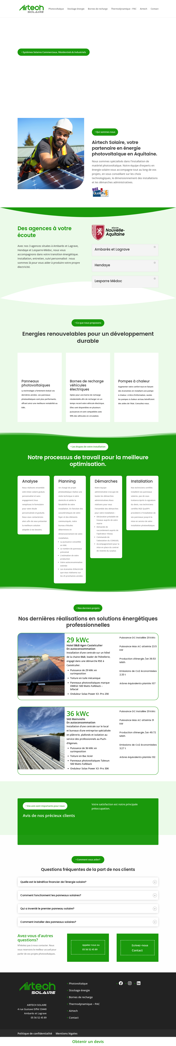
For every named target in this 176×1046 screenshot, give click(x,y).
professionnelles (88, 625)
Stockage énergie (75, 9)
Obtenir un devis (88, 1041)
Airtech (143, 9)
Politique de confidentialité (35, 1033)
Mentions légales (66, 1033)
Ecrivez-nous (140, 945)
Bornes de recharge (98, 9)
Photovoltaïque (56, 9)
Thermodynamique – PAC (123, 9)
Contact (154, 9)
